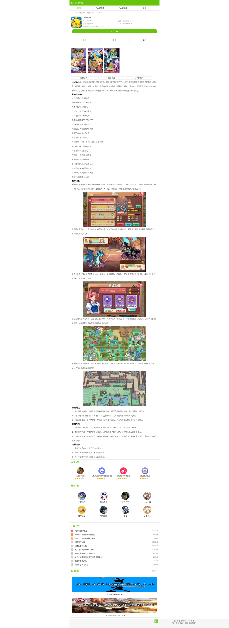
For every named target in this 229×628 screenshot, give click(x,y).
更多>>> (155, 571)
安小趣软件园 (77, 3)
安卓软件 (100, 8)
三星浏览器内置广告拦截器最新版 (102, 472)
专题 (144, 8)
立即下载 (114, 31)
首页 (79, 8)
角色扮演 (90, 13)
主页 (75, 13)
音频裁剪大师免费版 (123, 472)
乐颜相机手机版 (145, 472)
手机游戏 (81, 13)
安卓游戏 (123, 8)
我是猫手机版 (80, 472)
